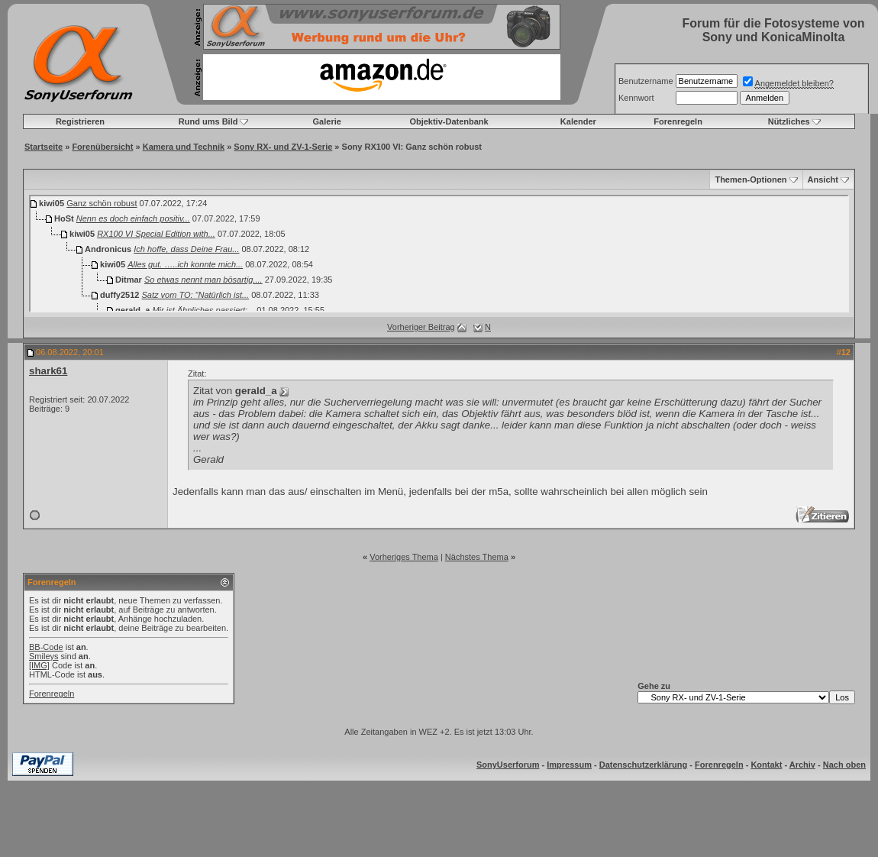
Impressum (569, 764)
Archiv (802, 764)
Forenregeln (678, 121)
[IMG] (39, 665)
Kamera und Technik (183, 146)
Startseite (43, 146)
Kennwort (636, 97)
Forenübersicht (102, 146)
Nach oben (844, 764)
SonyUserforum (508, 764)
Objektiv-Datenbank (448, 121)
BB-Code (46, 647)
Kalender (578, 121)
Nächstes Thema (476, 556)
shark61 (48, 371)
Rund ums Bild (208, 121)
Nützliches (789, 121)
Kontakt (766, 764)
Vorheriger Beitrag (421, 326)
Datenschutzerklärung (643, 764)
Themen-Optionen (750, 179)
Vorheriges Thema (404, 556)
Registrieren (80, 121)
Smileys (44, 656)
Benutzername (645, 81)
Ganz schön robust (101, 203)
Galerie (327, 121)
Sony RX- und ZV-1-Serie (283, 146)
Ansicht (823, 179)
